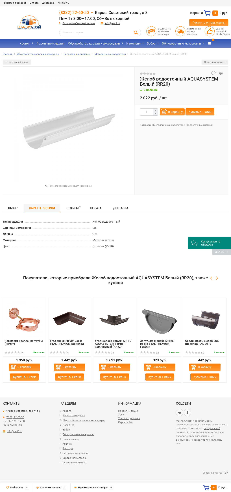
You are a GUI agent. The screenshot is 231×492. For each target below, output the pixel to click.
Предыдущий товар (16, 62)
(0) (14, 352)
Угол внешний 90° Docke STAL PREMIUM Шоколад (67, 342)
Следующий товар (215, 62)
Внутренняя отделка (75, 457)
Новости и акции (128, 410)
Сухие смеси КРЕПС (74, 462)
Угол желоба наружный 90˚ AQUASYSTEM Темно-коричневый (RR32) (113, 343)
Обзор (13, 208)
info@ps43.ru (112, 23)
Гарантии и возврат (14, 2)
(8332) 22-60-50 (74, 12)
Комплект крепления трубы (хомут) (24, 342)
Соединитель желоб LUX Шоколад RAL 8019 (202, 342)
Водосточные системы (199, 124)
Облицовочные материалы (181, 43)
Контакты (63, 2)
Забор (151, 43)
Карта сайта (125, 422)
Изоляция (133, 43)
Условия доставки (129, 418)
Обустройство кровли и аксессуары (94, 43)
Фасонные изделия (50, 43)
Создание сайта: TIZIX (215, 472)
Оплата (34, 2)
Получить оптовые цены (208, 22)
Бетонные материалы (75, 453)
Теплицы (68, 448)
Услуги (122, 414)
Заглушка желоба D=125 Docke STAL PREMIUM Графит (157, 343)
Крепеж (67, 443)
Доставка (48, 2)
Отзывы (73, 207)
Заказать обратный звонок (79, 23)
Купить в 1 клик (200, 112)
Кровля (24, 43)
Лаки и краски (71, 439)
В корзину (175, 112)
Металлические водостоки (169, 124)
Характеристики (42, 208)
